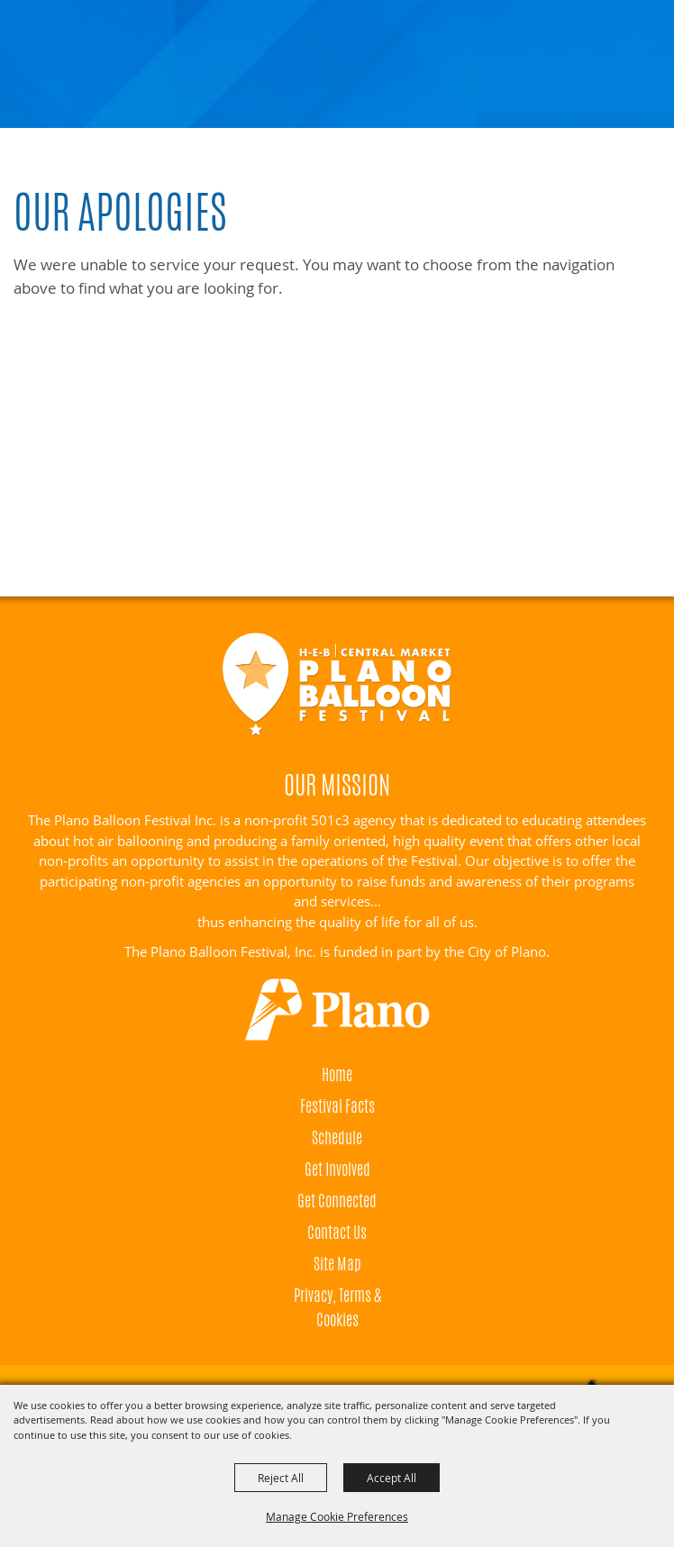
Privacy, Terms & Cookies (337, 1307)
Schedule (337, 1137)
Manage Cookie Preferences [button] (337, 1516)
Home (337, 1074)
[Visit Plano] (337, 1010)
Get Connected (337, 1200)
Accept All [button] (391, 1477)
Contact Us (337, 1231)
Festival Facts (337, 1105)
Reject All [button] (281, 1477)
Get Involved (337, 1168)
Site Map (337, 1263)
